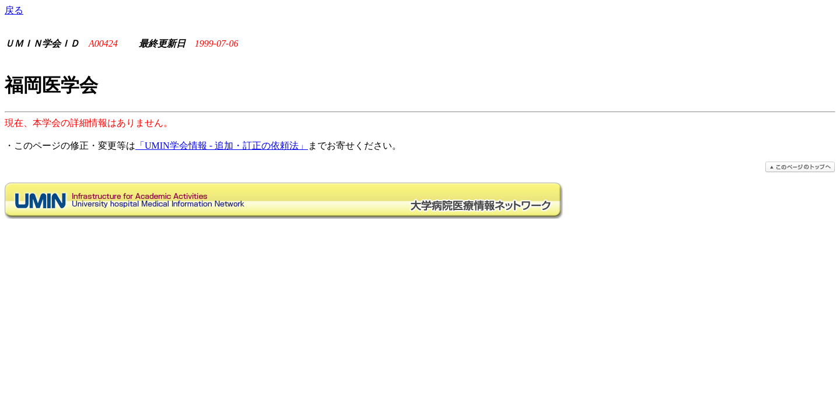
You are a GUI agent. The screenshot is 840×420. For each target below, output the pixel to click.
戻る (14, 10)
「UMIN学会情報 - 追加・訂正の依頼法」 (221, 145)
